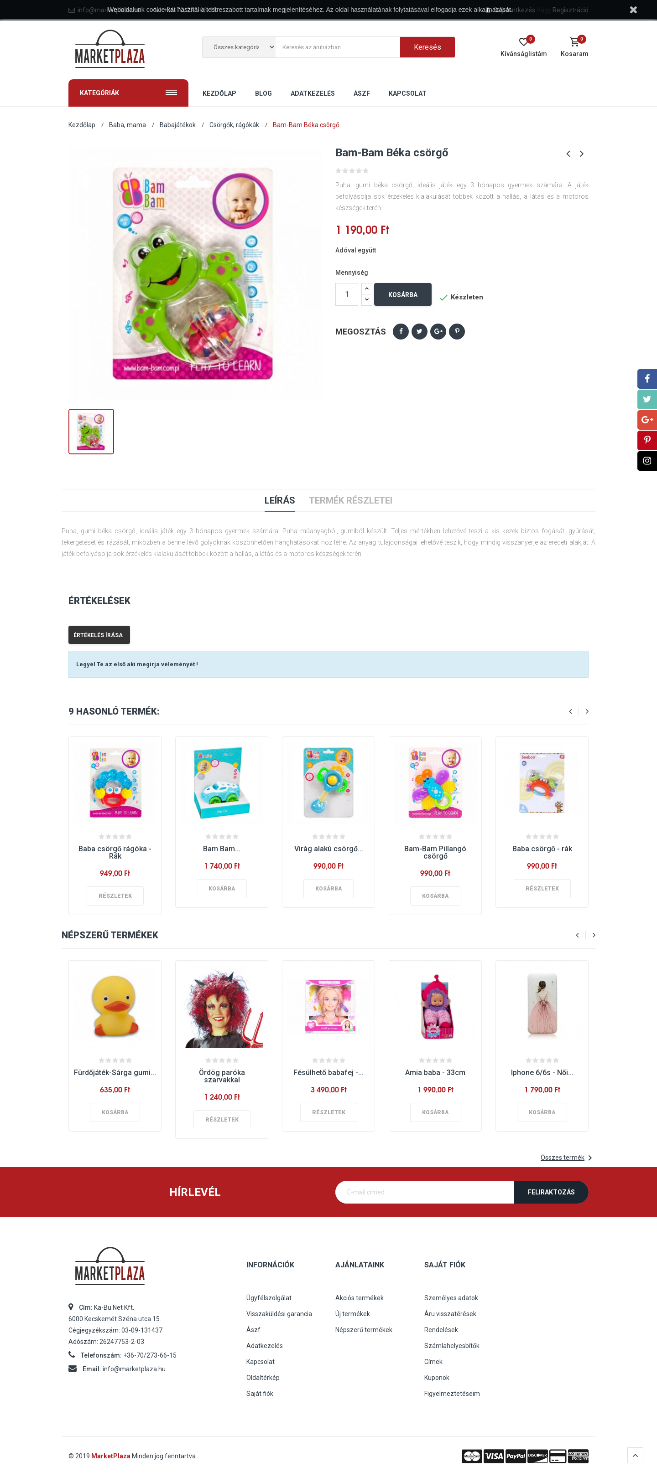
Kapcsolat (260, 1361)
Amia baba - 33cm (435, 1072)
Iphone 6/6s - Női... (542, 1072)
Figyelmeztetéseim (452, 1393)
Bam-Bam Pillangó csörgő (435, 852)
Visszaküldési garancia (279, 1313)
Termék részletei (350, 500)
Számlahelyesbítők (452, 1345)
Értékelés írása (98, 635)
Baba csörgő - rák (542, 848)
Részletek (115, 896)
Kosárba (402, 294)
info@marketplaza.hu (134, 1369)
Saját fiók (259, 1393)
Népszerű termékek (363, 1329)
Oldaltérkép (263, 1377)
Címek (433, 1361)
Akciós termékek (359, 1298)
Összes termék (568, 1158)
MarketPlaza (111, 1456)
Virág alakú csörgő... (328, 848)
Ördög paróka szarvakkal (222, 1076)
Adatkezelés (264, 1345)
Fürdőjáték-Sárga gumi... (115, 1072)
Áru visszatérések (450, 1313)
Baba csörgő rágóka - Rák (114, 852)
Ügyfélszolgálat (269, 1298)
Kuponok (436, 1377)
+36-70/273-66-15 (150, 1355)
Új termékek (352, 1313)
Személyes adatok (451, 1298)
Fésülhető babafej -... (328, 1072)
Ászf (253, 1329)
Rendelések (441, 1329)
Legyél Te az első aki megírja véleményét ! (137, 664)
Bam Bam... (221, 848)
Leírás (280, 500)
